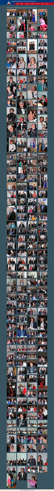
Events (21, 3)
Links (42, 3)
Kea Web (24, 490)
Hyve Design (32, 490)
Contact (32, 3)
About (47, 3)
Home (17, 3)
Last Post (27, 3)
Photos (38, 3)
